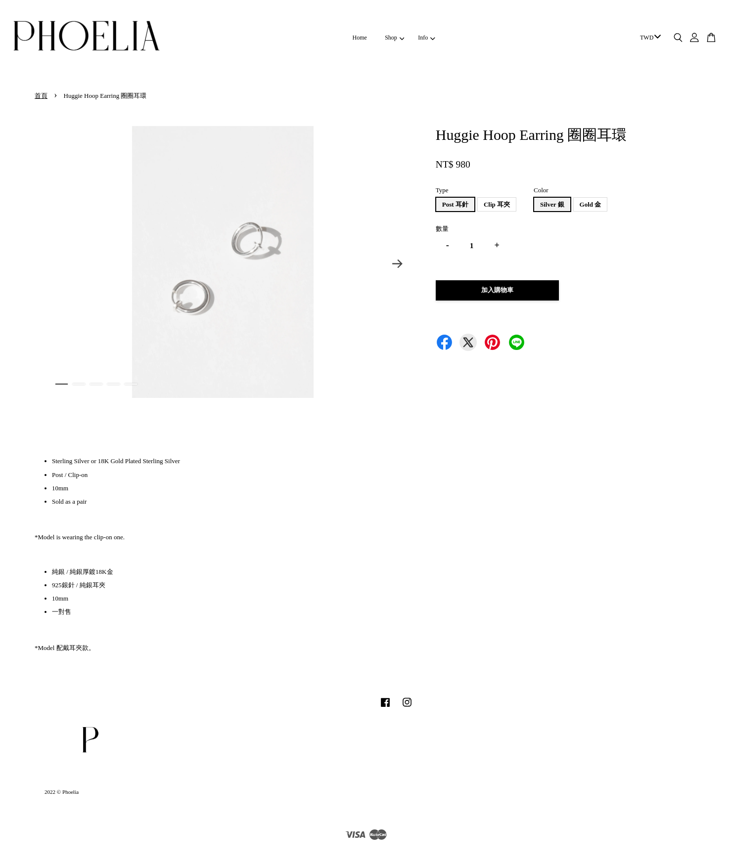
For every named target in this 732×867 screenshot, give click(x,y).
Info (426, 37)
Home (360, 37)
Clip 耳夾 (497, 204)
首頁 (41, 95)
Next (397, 264)
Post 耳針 (455, 204)
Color (541, 190)
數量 (442, 228)
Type (442, 190)
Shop (394, 37)
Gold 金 (590, 204)
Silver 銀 (552, 204)
